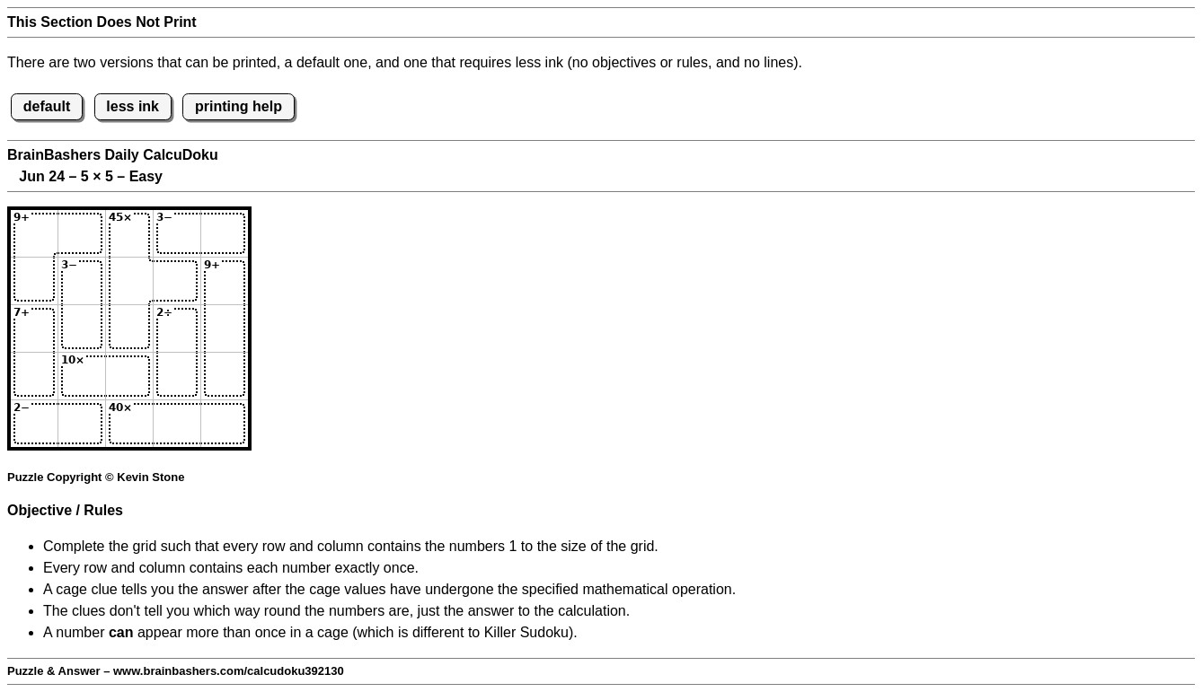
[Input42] (81, 376)
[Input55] (224, 423)
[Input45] (224, 376)
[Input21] (34, 281)
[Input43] (129, 376)
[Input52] (81, 423)
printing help (238, 106)
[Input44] (177, 376)
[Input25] (224, 281)
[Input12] (81, 233)
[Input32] (81, 328)
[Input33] (129, 328)
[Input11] (34, 233)
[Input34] (177, 328)
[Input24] (177, 281)
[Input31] (34, 328)
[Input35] (224, 328)
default (46, 106)
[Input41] (34, 376)
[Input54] (177, 423)
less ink (132, 106)
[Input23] (129, 281)
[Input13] (129, 233)
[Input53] (129, 423)
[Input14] (177, 233)
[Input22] (81, 281)
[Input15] (224, 233)
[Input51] (34, 423)
